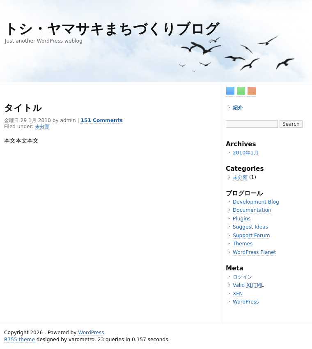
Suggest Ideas (250, 227)
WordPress (246, 302)
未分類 (240, 177)
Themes (242, 244)
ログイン (242, 277)
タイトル (23, 108)
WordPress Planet (254, 252)
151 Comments (101, 120)
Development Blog (256, 202)
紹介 (238, 108)
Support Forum (251, 235)
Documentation (252, 210)
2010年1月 (246, 153)
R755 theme (19, 339)
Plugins (242, 219)
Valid (248, 285)
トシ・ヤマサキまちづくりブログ (111, 29)
